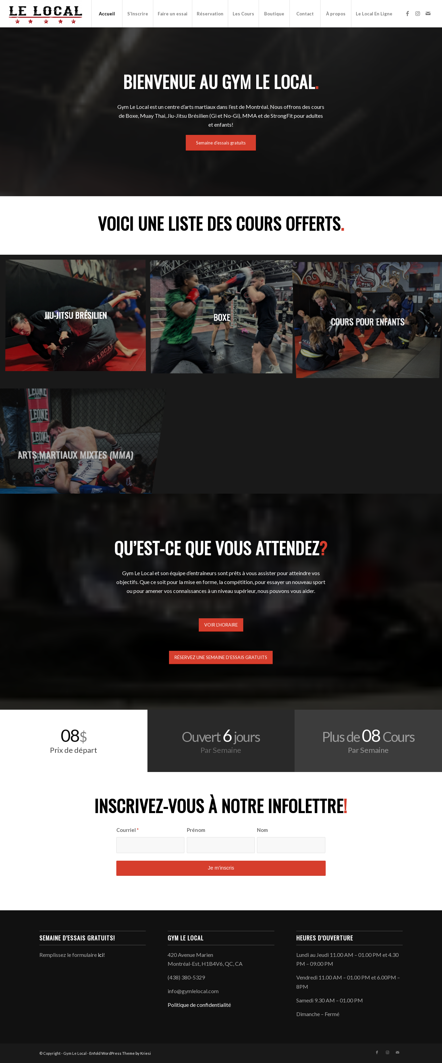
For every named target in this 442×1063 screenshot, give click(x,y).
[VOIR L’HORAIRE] (221, 625)
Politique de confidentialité (199, 1004)
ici (100, 954)
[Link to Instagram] (418, 13)
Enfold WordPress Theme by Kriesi (120, 1053)
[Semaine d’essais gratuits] (221, 143)
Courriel (127, 830)
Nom (262, 830)
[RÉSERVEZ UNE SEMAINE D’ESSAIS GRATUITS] (221, 657)
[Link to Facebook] (407, 13)
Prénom (196, 830)
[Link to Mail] (428, 13)
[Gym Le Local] (45, 13)
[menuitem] (106, 13)
